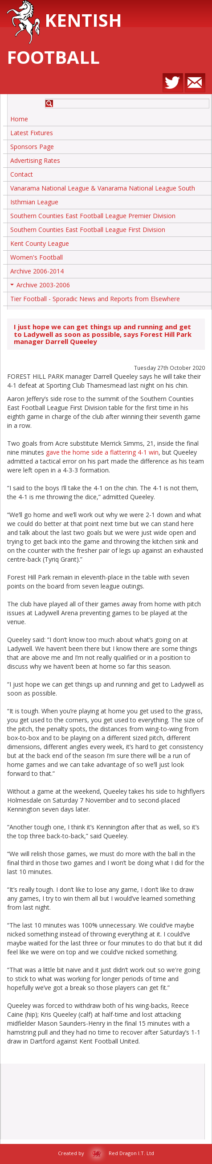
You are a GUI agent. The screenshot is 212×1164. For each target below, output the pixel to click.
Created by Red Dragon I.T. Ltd (106, 1153)
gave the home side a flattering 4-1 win (102, 452)
